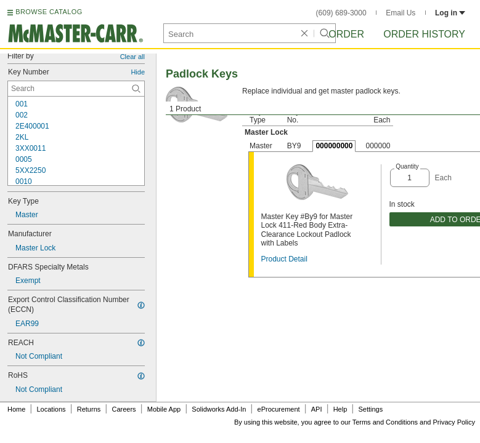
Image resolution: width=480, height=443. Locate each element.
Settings (370, 409)
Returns (89, 409)
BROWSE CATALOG (48, 11)
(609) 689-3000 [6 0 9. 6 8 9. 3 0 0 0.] (341, 13)
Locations (51, 409)
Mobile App (164, 409)
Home (16, 409)
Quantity (407, 166)
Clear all (132, 56)
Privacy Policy (454, 422)
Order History (424, 34)
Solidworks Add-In (219, 409)
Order (346, 34)
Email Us (400, 13)
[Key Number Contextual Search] (76, 89)
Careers (124, 409)
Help (340, 409)
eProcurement (279, 409)
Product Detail (284, 259)
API (316, 409)
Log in (450, 13)
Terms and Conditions (385, 422)
